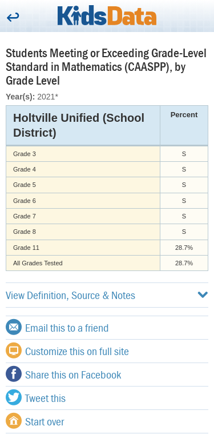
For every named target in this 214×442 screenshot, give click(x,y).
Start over (35, 421)
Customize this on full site (67, 351)
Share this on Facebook (63, 374)
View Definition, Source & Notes (107, 295)
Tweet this (36, 397)
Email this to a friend (57, 327)
